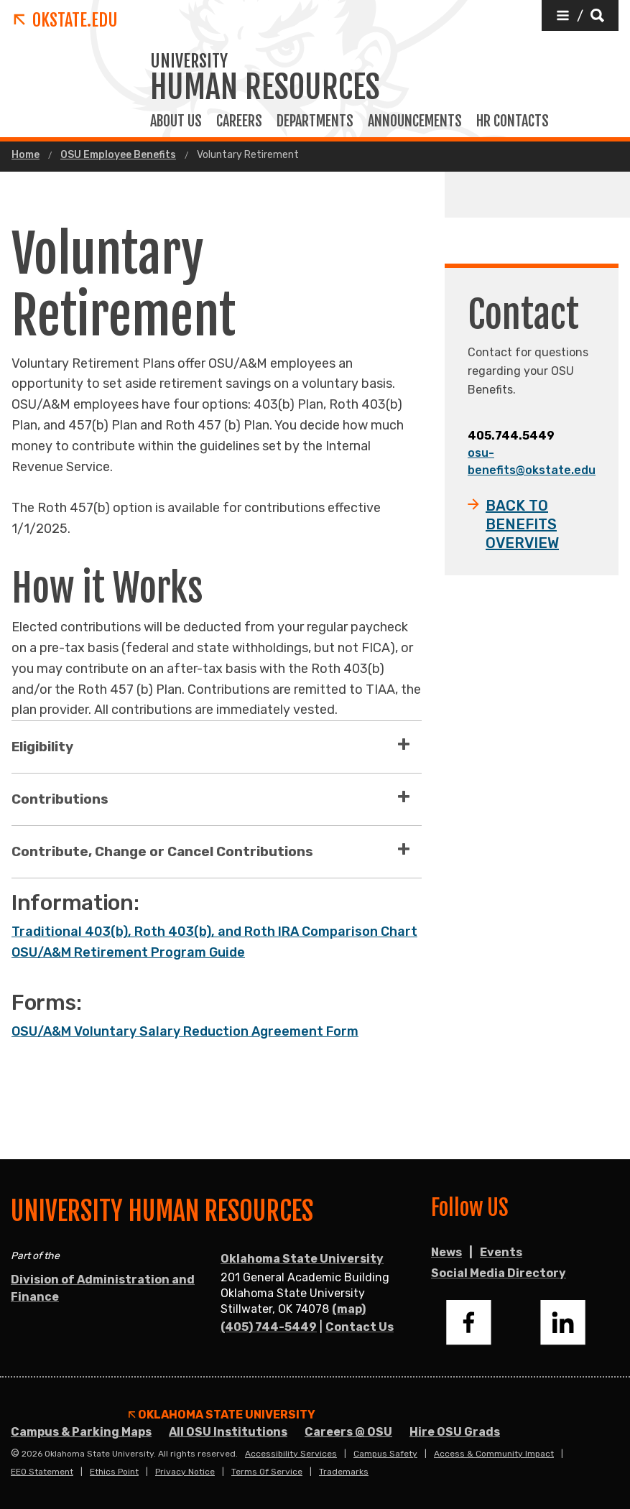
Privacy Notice (185, 1472)
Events (501, 1252)
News (446, 1252)
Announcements (415, 121)
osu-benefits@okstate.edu (532, 461)
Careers (239, 121)
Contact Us (359, 1327)
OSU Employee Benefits (118, 155)
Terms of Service (266, 1472)
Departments (315, 121)
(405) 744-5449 (269, 1327)
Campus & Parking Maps (81, 1432)
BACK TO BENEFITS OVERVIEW (522, 524)
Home (25, 155)
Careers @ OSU (348, 1432)
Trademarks (344, 1472)
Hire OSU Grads (454, 1432)
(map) (349, 1309)
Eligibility (42, 746)
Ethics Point (114, 1472)
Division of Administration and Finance (103, 1288)
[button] (580, 15)
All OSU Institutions (228, 1432)
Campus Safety (385, 1454)
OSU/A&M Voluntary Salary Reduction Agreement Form (184, 1031)
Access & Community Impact (494, 1454)
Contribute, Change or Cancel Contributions (162, 851)
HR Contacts (512, 121)
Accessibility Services (291, 1454)
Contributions (59, 799)
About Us (176, 121)
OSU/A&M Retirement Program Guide (128, 952)
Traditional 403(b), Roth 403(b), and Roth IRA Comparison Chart (214, 931)
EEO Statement (42, 1472)
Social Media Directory (498, 1273)
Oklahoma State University (302, 1259)
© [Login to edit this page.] (15, 1453)
